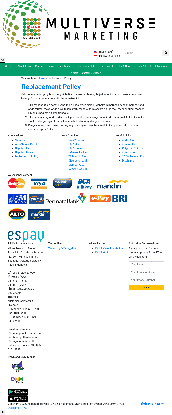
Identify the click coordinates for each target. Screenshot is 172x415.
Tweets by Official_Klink (62, 248)
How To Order (76, 140)
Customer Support (91, 73)
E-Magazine (161, 66)
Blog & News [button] (125, 66)
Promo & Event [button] (144, 66)
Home (11, 66)
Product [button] (40, 66)
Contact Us (128, 144)
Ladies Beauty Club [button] (85, 66)
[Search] (142, 53)
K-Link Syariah (107, 66)
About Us (20, 140)
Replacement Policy (51, 87)
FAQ (25, 407)
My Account (75, 148)
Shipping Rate (23, 148)
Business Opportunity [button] (59, 66)
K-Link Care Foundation (109, 248)
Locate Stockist (77, 168)
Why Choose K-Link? (27, 144)
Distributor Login (78, 160)
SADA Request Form (134, 156)
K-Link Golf (101, 252)
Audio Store (129, 140)
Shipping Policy (24, 152)
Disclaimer (128, 160)
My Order (73, 144)
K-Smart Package (78, 152)
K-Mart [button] (75, 73)
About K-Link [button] (25, 66)
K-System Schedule (133, 148)
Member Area (76, 164)
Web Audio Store (78, 156)
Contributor (129, 152)
